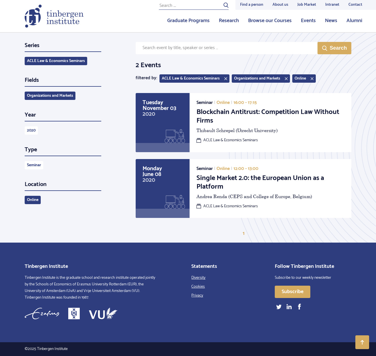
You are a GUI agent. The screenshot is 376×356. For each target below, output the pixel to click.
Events (308, 20)
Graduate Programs (188, 20)
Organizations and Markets (50, 95)
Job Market (306, 4)
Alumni (354, 20)
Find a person (251, 4)
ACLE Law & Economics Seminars (56, 61)
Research (229, 20)
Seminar (34, 165)
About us (280, 4)
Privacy (197, 295)
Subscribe (292, 291)
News (331, 20)
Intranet (332, 4)
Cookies (198, 286)
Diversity (198, 277)
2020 (31, 130)
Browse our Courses (270, 20)
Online (32, 200)
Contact (355, 4)
